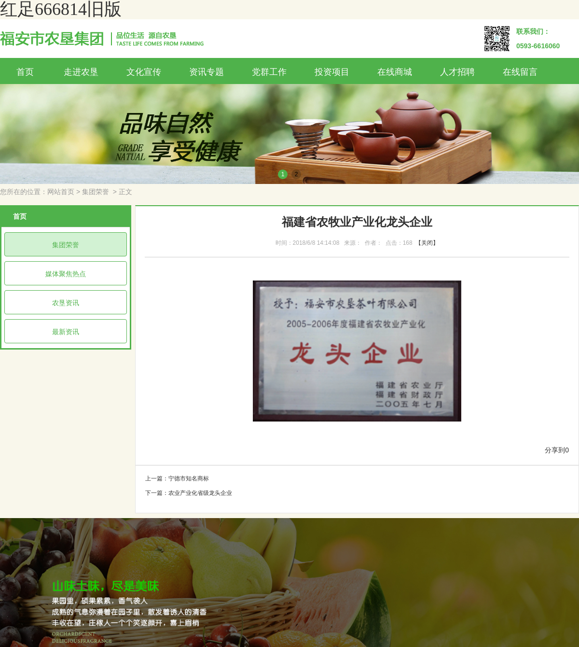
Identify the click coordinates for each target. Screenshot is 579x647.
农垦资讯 (65, 303)
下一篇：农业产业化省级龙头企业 (188, 493)
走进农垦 (81, 72)
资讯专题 (206, 72)
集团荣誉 (95, 192)
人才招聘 (457, 72)
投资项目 (332, 72)
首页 (25, 72)
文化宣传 (143, 72)
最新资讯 (65, 332)
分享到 (555, 450)
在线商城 (394, 72)
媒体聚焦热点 (65, 274)
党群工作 (269, 72)
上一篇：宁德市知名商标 (177, 478)
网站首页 (60, 192)
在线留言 (520, 72)
